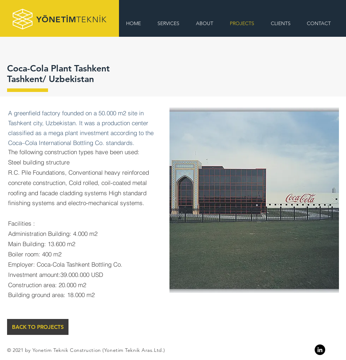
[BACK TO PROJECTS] (37, 327)
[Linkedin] (320, 349)
